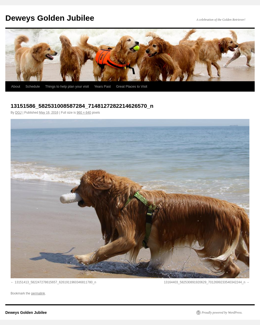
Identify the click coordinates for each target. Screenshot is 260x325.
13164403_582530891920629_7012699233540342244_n (204, 282)
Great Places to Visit (131, 86)
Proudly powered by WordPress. (222, 312)
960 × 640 (84, 112)
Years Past (102, 86)
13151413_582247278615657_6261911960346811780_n (55, 282)
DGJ (18, 112)
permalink (38, 293)
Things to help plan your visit (67, 86)
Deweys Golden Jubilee (49, 18)
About (15, 86)
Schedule (32, 86)
